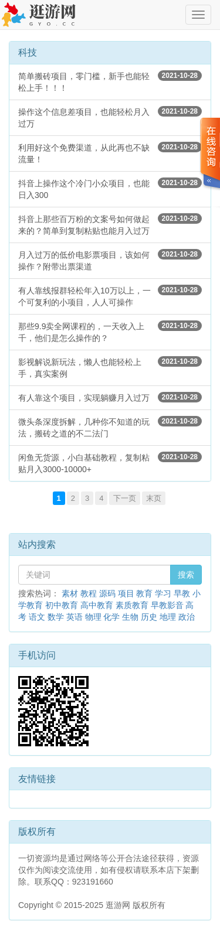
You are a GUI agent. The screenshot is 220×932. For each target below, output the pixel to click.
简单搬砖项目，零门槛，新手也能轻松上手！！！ (110, 81)
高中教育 (96, 605)
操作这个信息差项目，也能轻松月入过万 (110, 117)
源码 (107, 593)
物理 (93, 617)
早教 (182, 593)
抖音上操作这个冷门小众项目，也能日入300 (110, 188)
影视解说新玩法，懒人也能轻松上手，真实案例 (110, 367)
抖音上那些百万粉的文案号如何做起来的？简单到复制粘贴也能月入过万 (110, 224)
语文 (37, 617)
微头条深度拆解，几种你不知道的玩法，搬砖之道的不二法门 (110, 427)
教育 (144, 593)
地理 (168, 617)
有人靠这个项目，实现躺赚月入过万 (110, 397)
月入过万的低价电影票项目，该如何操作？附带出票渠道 (110, 260)
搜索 (186, 574)
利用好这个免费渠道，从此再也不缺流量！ (110, 153)
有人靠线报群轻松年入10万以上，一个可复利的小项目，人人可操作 (110, 296)
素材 (70, 593)
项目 (126, 593)
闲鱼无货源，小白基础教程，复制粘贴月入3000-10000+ (110, 463)
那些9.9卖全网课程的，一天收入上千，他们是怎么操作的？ (110, 331)
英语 (74, 617)
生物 (130, 617)
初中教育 (61, 605)
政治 (186, 617)
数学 (56, 617)
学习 (163, 593)
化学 (111, 617)
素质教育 (132, 605)
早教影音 (167, 605)
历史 (149, 617)
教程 (88, 593)
